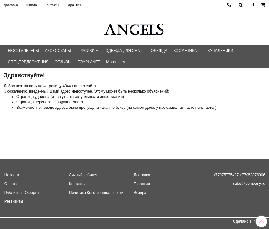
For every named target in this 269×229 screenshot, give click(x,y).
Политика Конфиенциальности (96, 193)
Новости (11, 175)
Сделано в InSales (249, 221)
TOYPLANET (89, 62)
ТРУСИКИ (86, 50)
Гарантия (74, 5)
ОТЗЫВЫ (63, 62)
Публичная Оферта (21, 193)
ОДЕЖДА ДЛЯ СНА (123, 50)
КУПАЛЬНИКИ (220, 50)
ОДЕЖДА (159, 50)
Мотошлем (115, 62)
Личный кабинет (83, 175)
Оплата (31, 5)
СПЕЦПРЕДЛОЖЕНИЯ (28, 62)
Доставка (11, 5)
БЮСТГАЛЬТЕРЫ (23, 50)
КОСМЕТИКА (185, 50)
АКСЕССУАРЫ (58, 50)
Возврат (141, 193)
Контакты (52, 5)
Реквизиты (13, 201)
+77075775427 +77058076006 (239, 175)
